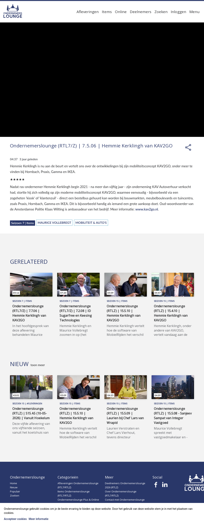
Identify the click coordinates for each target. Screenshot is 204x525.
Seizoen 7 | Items (22, 223)
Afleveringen (88, 11)
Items (107, 11)
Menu (194, 11)
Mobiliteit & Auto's (91, 222)
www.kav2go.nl (146, 209)
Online (121, 11)
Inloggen (178, 11)
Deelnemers (140, 11)
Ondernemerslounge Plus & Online (78, 499)
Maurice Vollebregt (54, 222)
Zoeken (161, 11)
